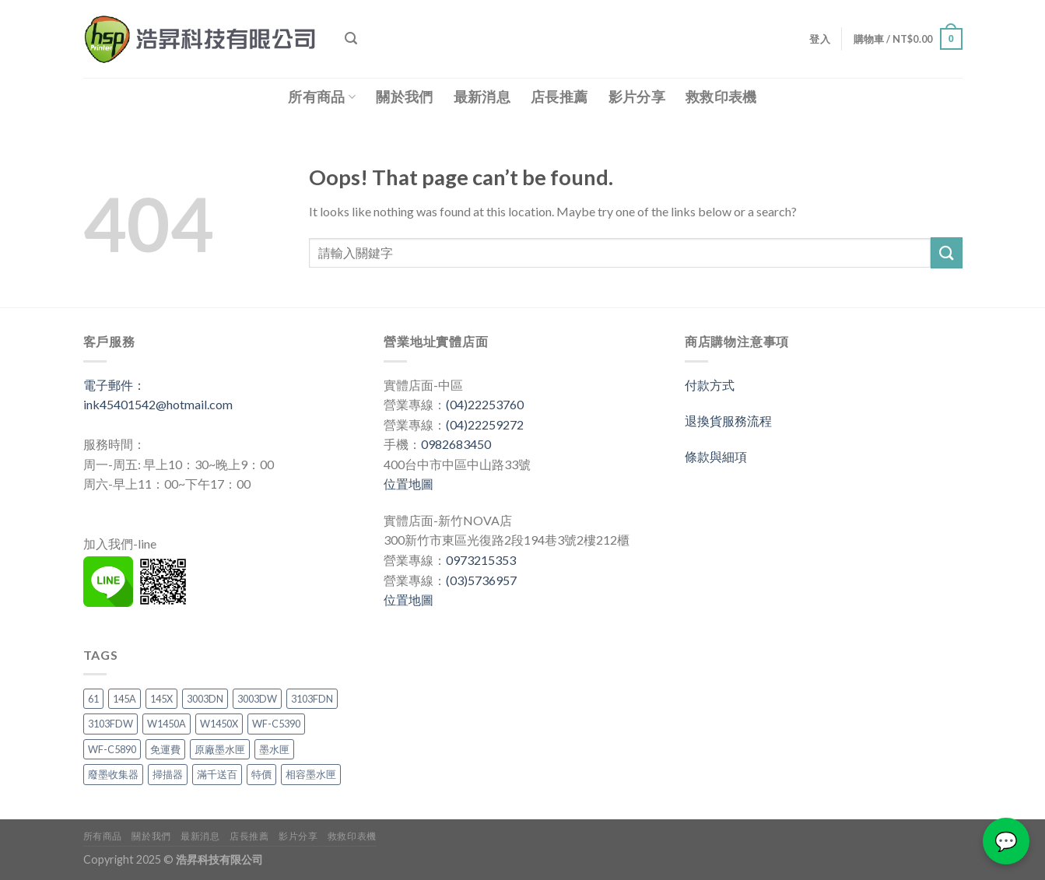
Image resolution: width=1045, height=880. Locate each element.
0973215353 (481, 559)
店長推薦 (559, 97)
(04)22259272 (485, 424)
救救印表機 (721, 97)
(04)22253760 (485, 404)
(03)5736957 (481, 580)
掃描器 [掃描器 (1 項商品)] (168, 774)
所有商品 (322, 97)
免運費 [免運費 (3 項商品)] (165, 749)
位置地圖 (408, 483)
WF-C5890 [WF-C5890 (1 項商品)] (112, 749)
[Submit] (946, 252)
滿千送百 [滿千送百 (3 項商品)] (217, 774)
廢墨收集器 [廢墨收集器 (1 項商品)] (113, 774)
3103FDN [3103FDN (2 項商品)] (312, 698)
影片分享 (636, 97)
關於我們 (404, 97)
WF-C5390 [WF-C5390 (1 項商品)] (276, 723)
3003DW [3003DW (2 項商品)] (257, 698)
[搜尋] (351, 38)
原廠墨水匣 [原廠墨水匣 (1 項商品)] (220, 749)
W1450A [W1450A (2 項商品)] (166, 723)
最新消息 (482, 97)
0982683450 (456, 443)
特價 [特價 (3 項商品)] (261, 774)
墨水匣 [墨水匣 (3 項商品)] (274, 749)
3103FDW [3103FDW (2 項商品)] (110, 723)
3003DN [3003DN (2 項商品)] (205, 698)
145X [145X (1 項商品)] (161, 698)
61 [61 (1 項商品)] (93, 698)
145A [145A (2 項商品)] (124, 698)
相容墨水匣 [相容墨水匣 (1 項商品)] (311, 774)
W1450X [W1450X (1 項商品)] (219, 723)
